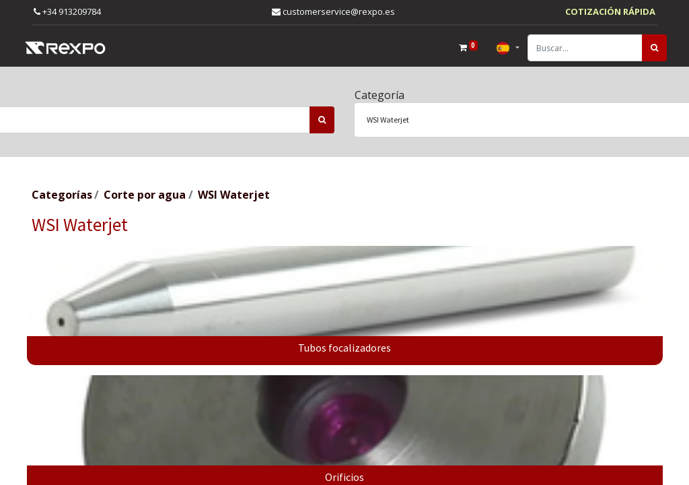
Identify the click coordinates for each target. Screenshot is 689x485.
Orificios (344, 477)
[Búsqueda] (644, 47)
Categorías (62, 194)
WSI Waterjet (234, 194)
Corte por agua (145, 194)
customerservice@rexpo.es (333, 11)
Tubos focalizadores (344, 347)
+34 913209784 (67, 11)
